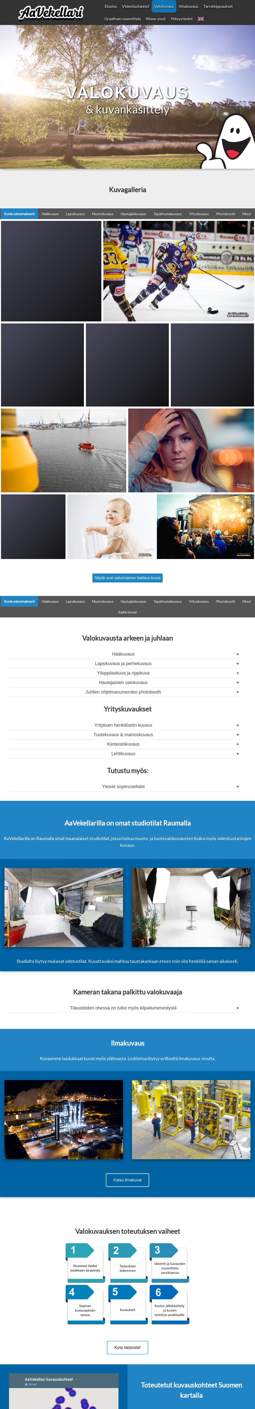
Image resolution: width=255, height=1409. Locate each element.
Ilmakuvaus (188, 6)
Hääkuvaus (50, 214)
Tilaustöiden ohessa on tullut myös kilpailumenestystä (123, 1007)
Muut (247, 214)
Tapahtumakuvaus (167, 214)
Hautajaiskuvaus (133, 214)
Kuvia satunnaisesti (19, 214)
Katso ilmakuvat (128, 1180)
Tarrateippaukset (218, 6)
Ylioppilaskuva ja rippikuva (123, 673)
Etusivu (111, 6)
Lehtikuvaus (123, 753)
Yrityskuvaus (199, 214)
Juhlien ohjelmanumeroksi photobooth (123, 692)
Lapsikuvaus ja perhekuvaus (123, 663)
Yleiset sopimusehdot (123, 786)
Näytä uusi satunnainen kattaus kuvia (127, 578)
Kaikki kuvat (127, 612)
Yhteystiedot (182, 18)
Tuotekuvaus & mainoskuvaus (123, 734)
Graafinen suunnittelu (123, 18)
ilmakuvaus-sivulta (196, 1058)
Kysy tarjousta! (128, 1347)
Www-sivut (156, 18)
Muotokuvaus (103, 214)
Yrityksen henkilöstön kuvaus (123, 725)
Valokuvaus (164, 6)
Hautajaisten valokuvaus (123, 682)
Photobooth (225, 214)
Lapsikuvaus (75, 214)
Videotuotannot (135, 6)
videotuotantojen (234, 838)
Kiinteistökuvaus (123, 744)
